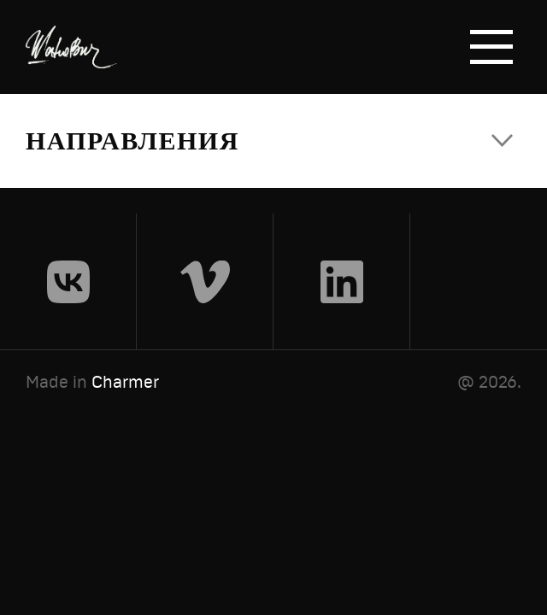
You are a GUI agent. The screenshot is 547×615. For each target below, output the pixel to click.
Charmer (125, 382)
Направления (132, 140)
